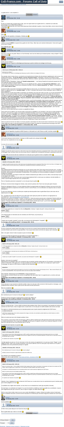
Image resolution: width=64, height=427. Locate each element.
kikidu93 (9, 146)
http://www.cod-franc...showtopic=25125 (29, 357)
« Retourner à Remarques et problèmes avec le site (13, 4)
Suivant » (35, 14)
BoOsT (8, 38)
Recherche (2, 426)
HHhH (8, 17)
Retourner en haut (25, 426)
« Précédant (29, 14)
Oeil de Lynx (10, 30)
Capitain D (9, 49)
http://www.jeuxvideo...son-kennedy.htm (19, 197)
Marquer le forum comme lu (13, 426)
